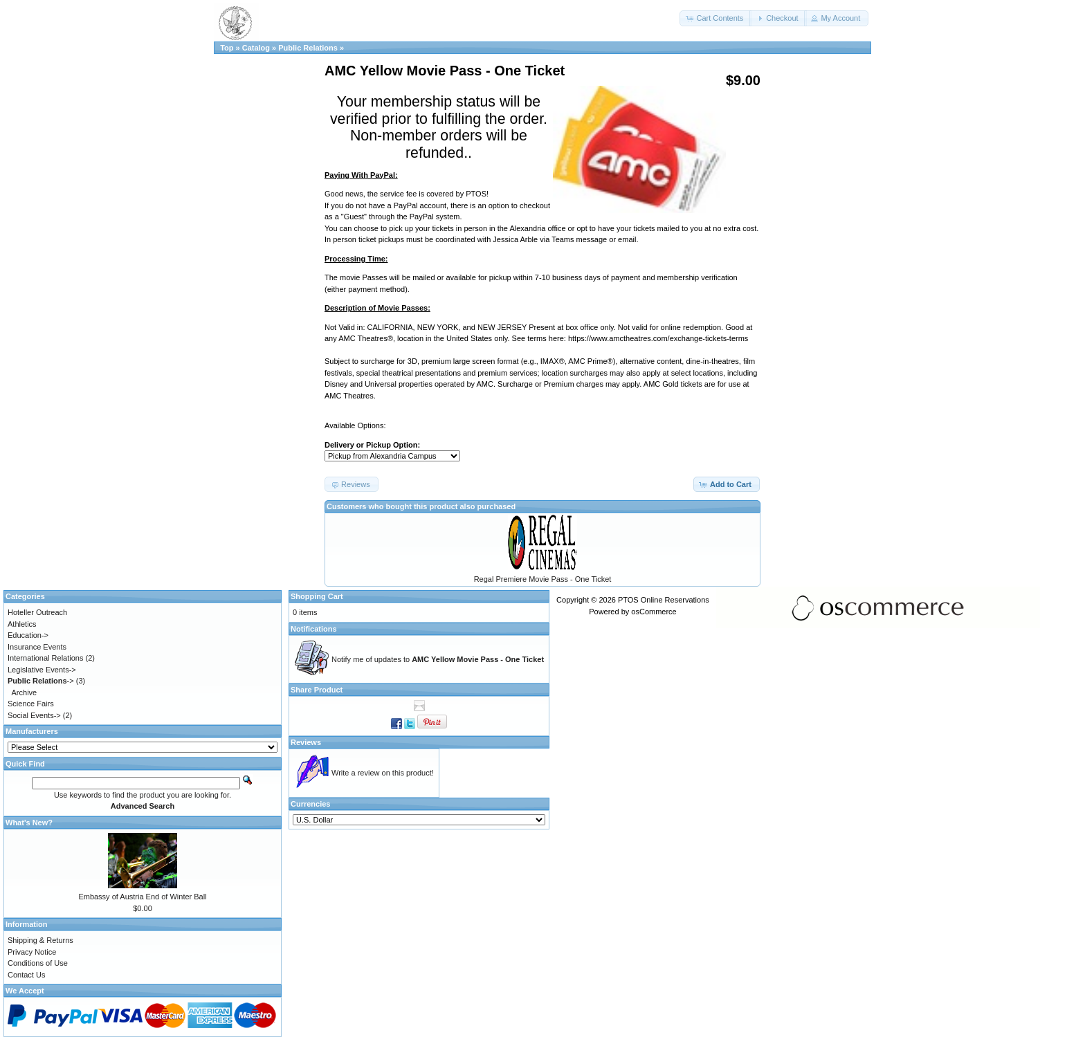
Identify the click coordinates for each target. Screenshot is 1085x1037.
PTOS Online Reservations (663, 600)
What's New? (29, 822)
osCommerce (653, 611)
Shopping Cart (317, 596)
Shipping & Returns (40, 940)
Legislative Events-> (42, 670)
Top (226, 48)
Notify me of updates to (437, 659)
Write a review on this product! (382, 773)
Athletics (22, 624)
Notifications (314, 629)
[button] (715, 18)
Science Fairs (31, 703)
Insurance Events (37, 647)
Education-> (28, 635)
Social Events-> (34, 715)
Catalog (256, 48)
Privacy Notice (32, 952)
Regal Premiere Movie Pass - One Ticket (543, 579)
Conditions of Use (38, 963)
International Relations (45, 658)
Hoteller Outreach (37, 612)
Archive (24, 692)
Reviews (306, 742)
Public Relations (308, 48)
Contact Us (26, 975)
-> (41, 681)
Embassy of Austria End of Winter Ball (142, 896)
